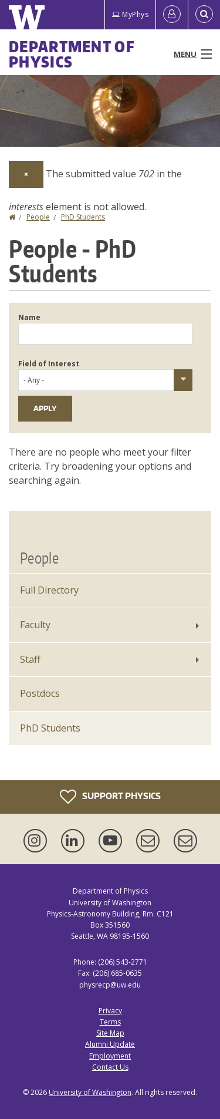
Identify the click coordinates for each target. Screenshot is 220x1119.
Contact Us (110, 1067)
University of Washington (90, 1092)
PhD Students (83, 217)
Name (29, 317)
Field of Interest (48, 364)
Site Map (110, 1033)
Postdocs (40, 693)
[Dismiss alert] (26, 174)
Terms (110, 1022)
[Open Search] (204, 14)
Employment (110, 1056)
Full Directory (49, 590)
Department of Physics (72, 54)
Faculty (35, 624)
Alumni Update (110, 1044)
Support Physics (110, 796)
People (38, 217)
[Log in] (172, 14)
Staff (30, 659)
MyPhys (130, 14)
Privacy (110, 1011)
